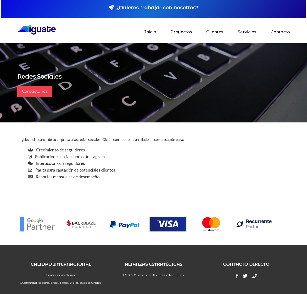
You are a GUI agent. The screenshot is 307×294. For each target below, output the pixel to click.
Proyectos (181, 31)
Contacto (280, 31)
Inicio (150, 31)
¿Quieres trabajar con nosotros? (153, 8)
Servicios (247, 31)
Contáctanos (34, 91)
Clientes (215, 31)
